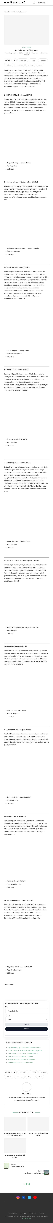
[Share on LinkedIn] (8, 65)
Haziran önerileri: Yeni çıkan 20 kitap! (21, 1059)
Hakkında (32, 1213)
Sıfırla (26, 1029)
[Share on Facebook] (22, 60)
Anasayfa (6, 12)
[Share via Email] (40, 65)
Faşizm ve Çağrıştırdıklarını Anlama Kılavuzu (24, 1047)
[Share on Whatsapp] (19, 65)
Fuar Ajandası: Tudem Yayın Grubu (20, 1062)
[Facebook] (23, 1197)
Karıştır (26, 1024)
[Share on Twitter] (33, 60)
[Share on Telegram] (30, 65)
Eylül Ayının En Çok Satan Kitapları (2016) (23, 1053)
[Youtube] (35, 1197)
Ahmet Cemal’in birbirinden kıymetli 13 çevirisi (25, 1050)
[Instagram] (18, 1197)
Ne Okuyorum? (26, 1218)
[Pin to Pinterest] (43, 60)
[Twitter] (29, 1197)
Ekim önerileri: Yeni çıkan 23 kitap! (20, 1056)
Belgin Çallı (12, 53)
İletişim (23, 1213)
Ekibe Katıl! (13, 1213)
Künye (42, 1213)
